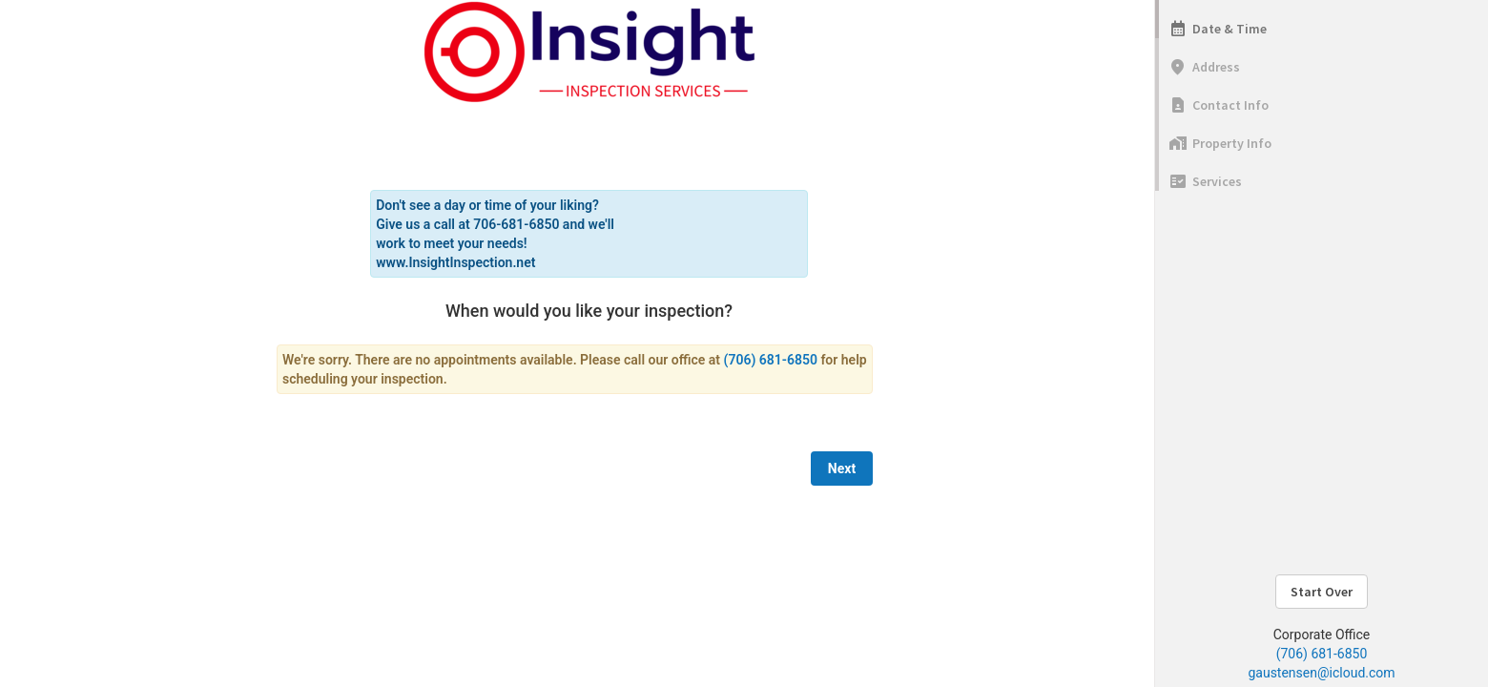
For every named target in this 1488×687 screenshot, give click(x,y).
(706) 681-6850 (1322, 653)
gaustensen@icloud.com (1321, 672)
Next (842, 468)
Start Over (1322, 591)
